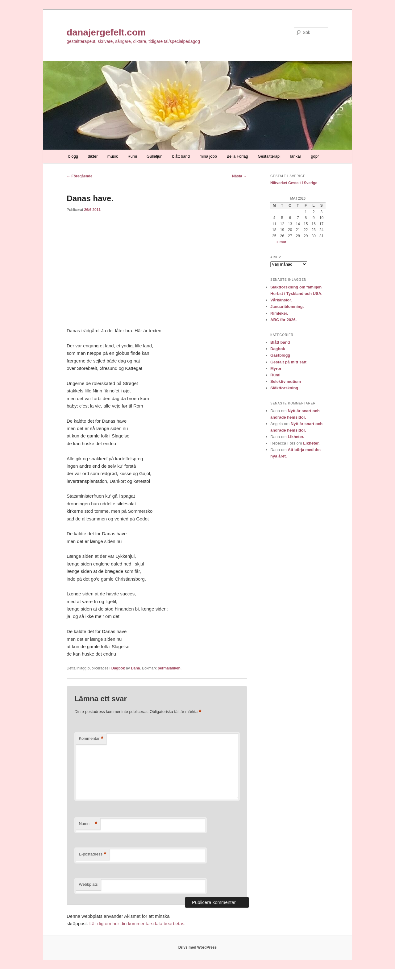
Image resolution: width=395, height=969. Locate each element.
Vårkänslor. (281, 300)
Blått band (280, 342)
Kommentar (91, 738)
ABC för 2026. (283, 319)
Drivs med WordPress (197, 947)
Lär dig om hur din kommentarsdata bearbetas (136, 923)
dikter (93, 156)
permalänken (169, 668)
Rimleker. (279, 313)
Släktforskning (284, 388)
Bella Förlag (237, 156)
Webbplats (88, 884)
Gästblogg (280, 355)
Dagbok (118, 668)
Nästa (239, 176)
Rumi (132, 156)
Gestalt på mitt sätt (288, 362)
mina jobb (208, 156)
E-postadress (92, 854)
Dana (135, 668)
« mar (281, 242)
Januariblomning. (287, 306)
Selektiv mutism (285, 381)
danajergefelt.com (106, 32)
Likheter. (296, 436)
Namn (88, 823)
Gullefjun (154, 156)
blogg (73, 156)
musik (112, 156)
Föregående (79, 176)
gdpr (315, 156)
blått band (181, 156)
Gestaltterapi (269, 156)
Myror (275, 368)
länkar (295, 156)
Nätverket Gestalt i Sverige (293, 183)
